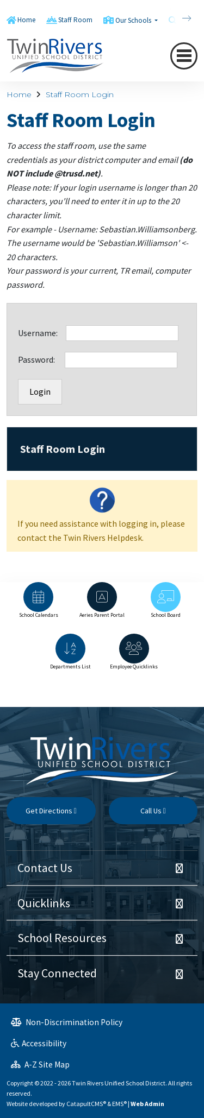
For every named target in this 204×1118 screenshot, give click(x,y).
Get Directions (51, 811)
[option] (38, 605)
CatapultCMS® (86, 1104)
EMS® (119, 1104)
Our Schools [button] (134, 20)
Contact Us (44, 867)
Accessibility (38, 1043)
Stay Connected (57, 973)
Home (26, 19)
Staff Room (75, 19)
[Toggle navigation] (183, 56)
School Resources (62, 937)
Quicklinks (43, 903)
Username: (42, 332)
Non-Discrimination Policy (66, 1022)
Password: (41, 359)
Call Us (153, 811)
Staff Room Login (80, 94)
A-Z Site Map (40, 1064)
